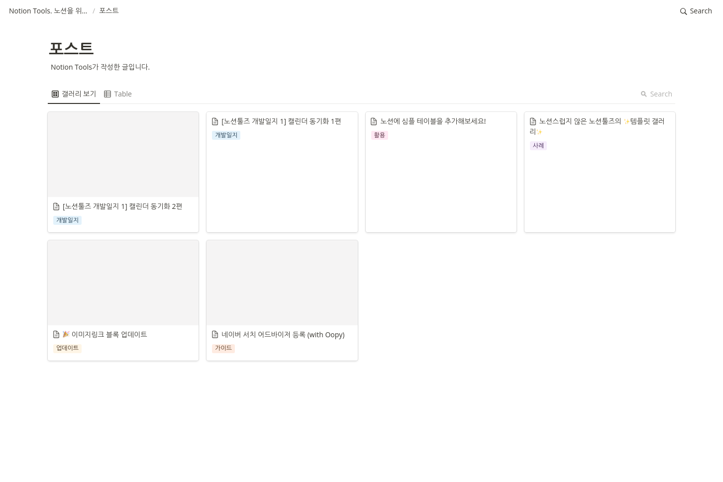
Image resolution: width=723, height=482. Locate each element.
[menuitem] (74, 94)
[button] (49, 11)
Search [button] (656, 93)
